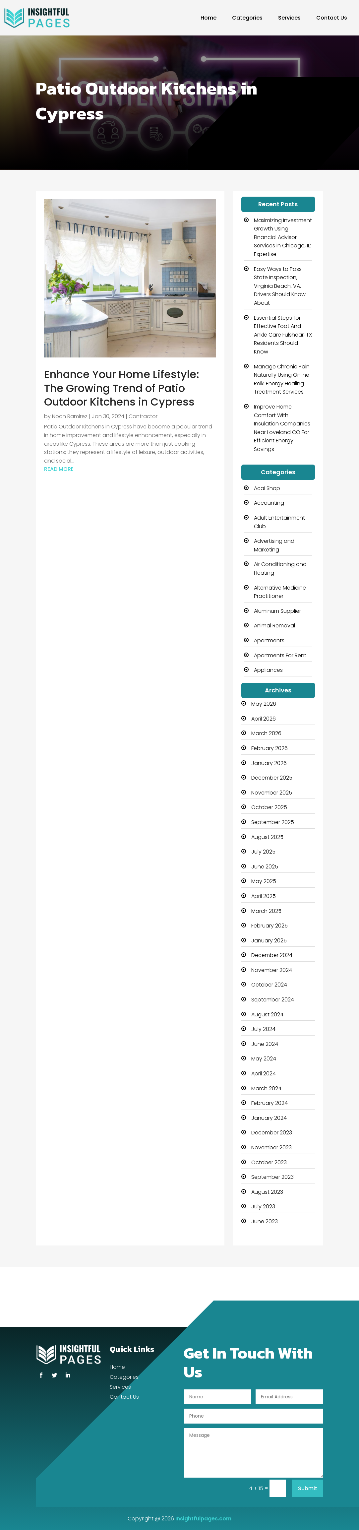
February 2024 (269, 1103)
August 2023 (267, 1192)
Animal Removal (274, 625)
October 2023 (269, 1162)
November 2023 (271, 1147)
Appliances (268, 670)
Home (208, 18)
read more (59, 469)
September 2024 (272, 999)
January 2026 (269, 763)
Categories (247, 18)
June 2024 (264, 1044)
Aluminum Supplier (277, 611)
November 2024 (271, 970)
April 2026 (263, 719)
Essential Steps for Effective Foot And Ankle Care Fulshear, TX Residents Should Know (283, 334)
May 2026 (263, 704)
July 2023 (263, 1206)
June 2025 (264, 866)
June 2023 (264, 1221)
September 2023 (272, 1177)
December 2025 (271, 778)
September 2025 (272, 822)
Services (289, 18)
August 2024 (267, 1014)
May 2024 (263, 1058)
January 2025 (269, 940)
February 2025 (269, 925)
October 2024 (269, 984)
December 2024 (271, 955)
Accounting (269, 503)
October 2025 (269, 807)
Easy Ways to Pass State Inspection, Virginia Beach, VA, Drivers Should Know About (280, 286)
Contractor (143, 416)
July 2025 (263, 852)
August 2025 (267, 837)
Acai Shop (267, 488)
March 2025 (266, 911)
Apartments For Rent (280, 655)
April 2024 (263, 1073)
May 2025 (263, 881)
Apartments (269, 640)
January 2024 (269, 1118)
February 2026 (269, 748)
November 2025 (271, 793)
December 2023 (271, 1132)
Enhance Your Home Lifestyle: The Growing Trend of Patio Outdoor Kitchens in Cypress (121, 388)
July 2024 (263, 1029)
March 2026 (266, 733)
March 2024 (266, 1088)
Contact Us (331, 18)
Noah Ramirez (70, 416)
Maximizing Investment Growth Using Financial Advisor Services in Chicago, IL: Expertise (283, 237)
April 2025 (263, 896)
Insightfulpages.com (203, 1518)
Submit (307, 1488)
